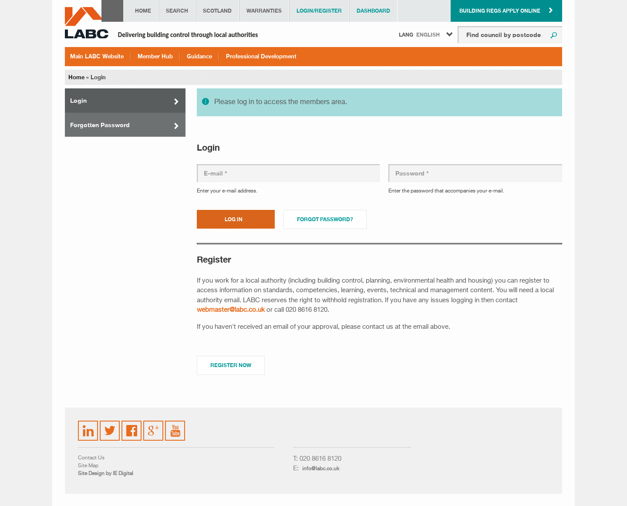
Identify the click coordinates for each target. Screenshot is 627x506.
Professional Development (261, 56)
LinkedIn (88, 425)
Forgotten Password (100, 124)
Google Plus (152, 429)
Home (143, 10)
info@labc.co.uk (320, 469)
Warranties (264, 10)
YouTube (175, 424)
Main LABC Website (97, 56)
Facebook (132, 425)
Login (78, 100)
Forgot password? (325, 219)
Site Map (88, 466)
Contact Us (91, 458)
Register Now (230, 365)
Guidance (199, 56)
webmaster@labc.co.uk (231, 310)
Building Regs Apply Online (499, 10)
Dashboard (373, 10)
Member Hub (155, 56)
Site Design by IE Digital (105, 473)
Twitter (108, 425)
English (428, 34)
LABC (86, 22)
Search (177, 10)
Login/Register (319, 10)
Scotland (217, 10)
